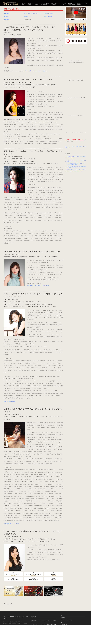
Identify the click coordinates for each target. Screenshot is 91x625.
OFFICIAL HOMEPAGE (9, 372)
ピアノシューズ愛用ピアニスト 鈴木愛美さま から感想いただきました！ (75, 167)
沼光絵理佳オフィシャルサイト (11, 492)
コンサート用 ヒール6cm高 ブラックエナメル (15, 261)
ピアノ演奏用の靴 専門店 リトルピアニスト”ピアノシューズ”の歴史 (75, 164)
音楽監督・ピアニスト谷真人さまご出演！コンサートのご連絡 (75, 157)
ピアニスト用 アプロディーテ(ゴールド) (35, 61)
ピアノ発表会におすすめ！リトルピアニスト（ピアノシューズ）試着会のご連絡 (75, 170)
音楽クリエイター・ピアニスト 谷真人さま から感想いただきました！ (75, 160)
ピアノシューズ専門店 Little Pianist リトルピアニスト (75, 147)
